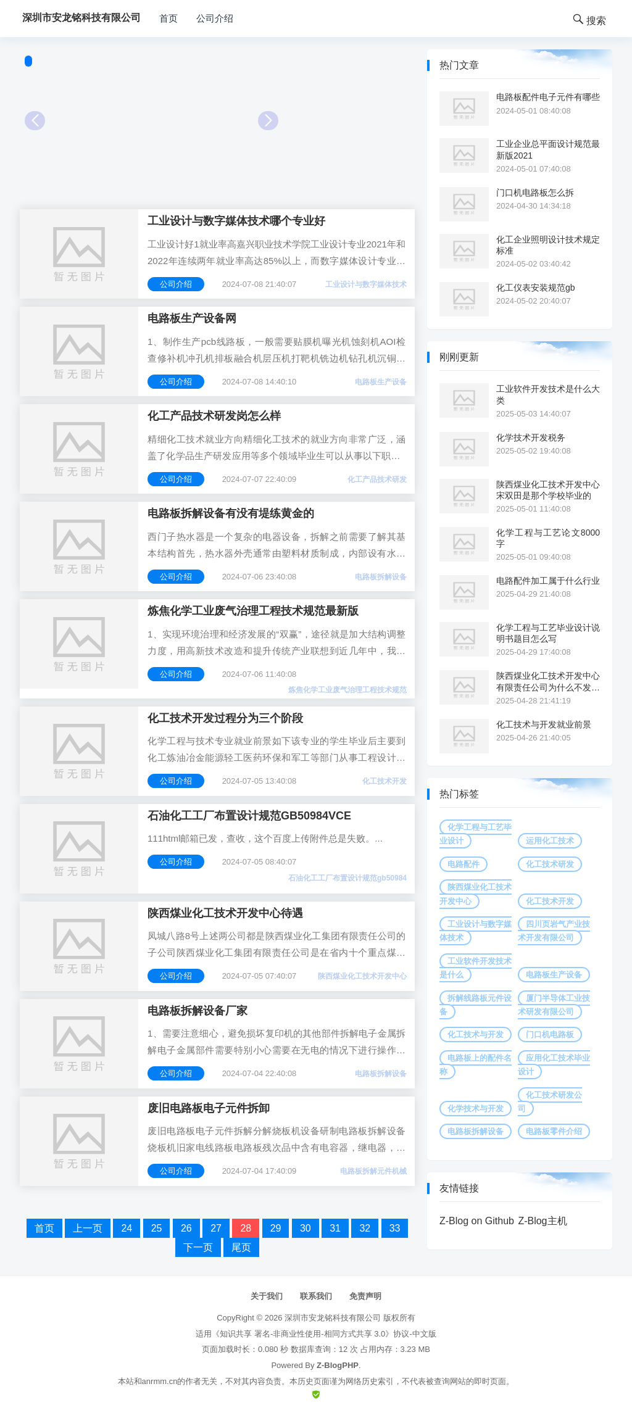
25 (156, 1228)
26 (186, 1228)
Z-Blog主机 (542, 1221)
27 (216, 1228)
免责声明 (365, 1296)
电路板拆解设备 (381, 577)
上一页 (87, 1228)
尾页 (241, 1247)
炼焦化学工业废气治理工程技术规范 (347, 690)
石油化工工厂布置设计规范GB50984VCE (249, 816)
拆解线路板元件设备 (475, 1004)
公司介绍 (214, 18)
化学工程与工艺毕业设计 (475, 834)
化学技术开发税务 (530, 437)
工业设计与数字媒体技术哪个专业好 (236, 221)
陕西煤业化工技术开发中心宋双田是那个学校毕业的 (548, 489)
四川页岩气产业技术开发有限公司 (554, 930)
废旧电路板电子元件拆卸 (209, 1108)
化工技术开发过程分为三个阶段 (225, 718)
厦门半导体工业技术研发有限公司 (554, 1004)
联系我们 (316, 1296)
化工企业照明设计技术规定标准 (548, 244)
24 (126, 1228)
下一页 (198, 1247)
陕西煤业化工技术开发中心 (362, 976)
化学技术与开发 (475, 1108)
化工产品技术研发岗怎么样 (214, 416)
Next (268, 120)
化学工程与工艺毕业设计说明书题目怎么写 (548, 633)
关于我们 (267, 1296)
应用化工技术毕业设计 (554, 1064)
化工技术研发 (550, 864)
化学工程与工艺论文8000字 (548, 538)
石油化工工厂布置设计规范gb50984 (347, 878)
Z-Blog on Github (476, 1221)
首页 (168, 18)
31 (335, 1228)
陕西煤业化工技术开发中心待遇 (225, 913)
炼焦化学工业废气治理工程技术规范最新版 (253, 611)
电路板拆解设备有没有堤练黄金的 (231, 513)
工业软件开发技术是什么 (475, 967)
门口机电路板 (550, 1034)
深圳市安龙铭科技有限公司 (333, 1317)
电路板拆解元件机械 (373, 1171)
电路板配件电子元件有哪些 (548, 97)
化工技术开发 (384, 781)
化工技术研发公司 (550, 1101)
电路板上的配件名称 (475, 1064)
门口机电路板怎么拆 (535, 192)
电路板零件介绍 (554, 1131)
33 (395, 1228)
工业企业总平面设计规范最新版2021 (548, 149)
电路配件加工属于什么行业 (548, 581)
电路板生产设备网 (192, 318)
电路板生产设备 (381, 382)
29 (275, 1228)
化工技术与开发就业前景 (543, 724)
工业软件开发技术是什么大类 (548, 394)
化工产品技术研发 (377, 479)
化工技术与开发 (475, 1034)
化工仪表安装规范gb (535, 287)
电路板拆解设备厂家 (197, 1011)
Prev (35, 120)
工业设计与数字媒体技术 (366, 284)
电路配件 (463, 864)
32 (364, 1228)
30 (305, 1228)
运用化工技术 (550, 840)
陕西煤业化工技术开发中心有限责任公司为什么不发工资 (548, 681)
